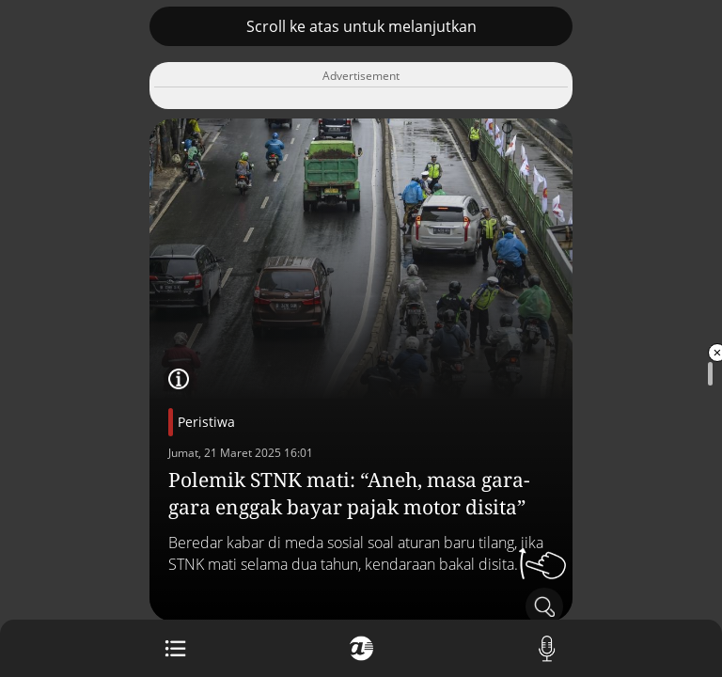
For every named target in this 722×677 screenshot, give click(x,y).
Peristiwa (206, 422)
